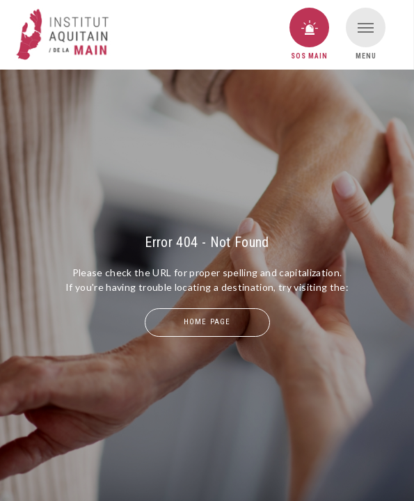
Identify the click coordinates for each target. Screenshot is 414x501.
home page (207, 321)
